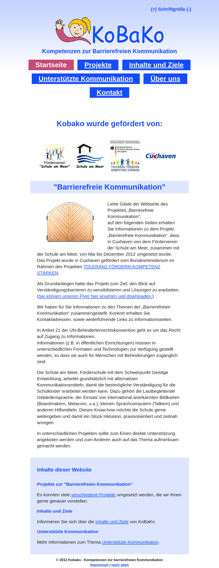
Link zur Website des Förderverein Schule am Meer (55, 155)
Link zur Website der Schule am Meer (90, 155)
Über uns (165, 78)
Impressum (99, 565)
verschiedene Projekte (93, 494)
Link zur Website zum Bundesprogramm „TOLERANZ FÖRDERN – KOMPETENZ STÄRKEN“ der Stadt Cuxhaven (161, 155)
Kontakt (109, 92)
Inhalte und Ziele (156, 65)
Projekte (98, 65)
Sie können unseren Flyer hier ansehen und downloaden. (95, 296)
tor (110, 23)
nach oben (120, 565)
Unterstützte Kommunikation (86, 78)
